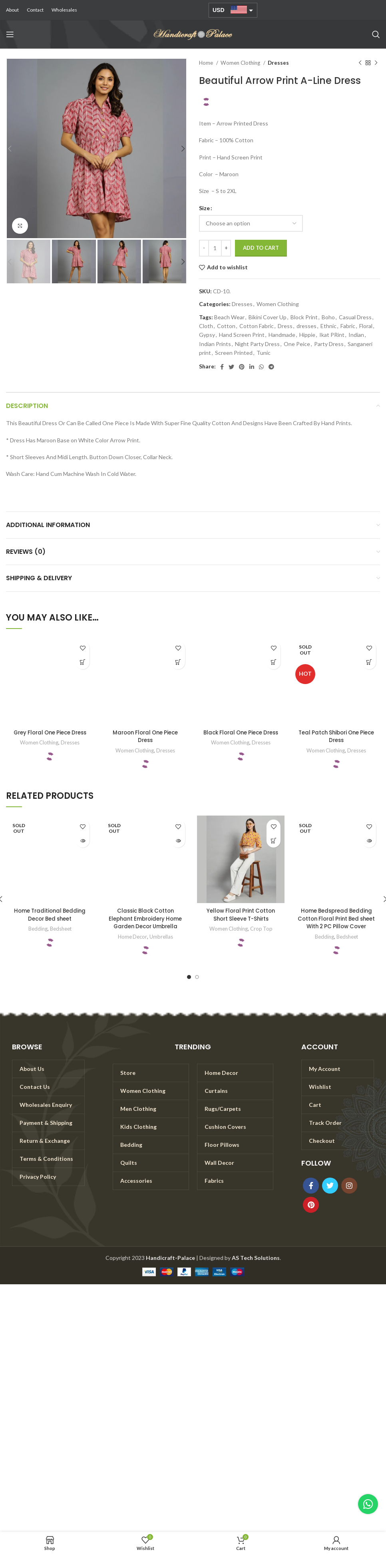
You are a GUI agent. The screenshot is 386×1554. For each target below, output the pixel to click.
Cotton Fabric (256, 325)
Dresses (278, 63)
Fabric (347, 325)
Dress (285, 325)
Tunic (264, 352)
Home (206, 63)
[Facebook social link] (222, 367)
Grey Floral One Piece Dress (50, 736)
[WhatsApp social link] (261, 367)
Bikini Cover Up (268, 317)
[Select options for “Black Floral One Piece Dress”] (274, 662)
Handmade (282, 334)
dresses (306, 325)
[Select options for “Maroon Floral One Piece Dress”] (178, 662)
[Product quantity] (215, 248)
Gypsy (207, 334)
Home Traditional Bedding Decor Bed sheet (50, 915)
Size (204, 208)
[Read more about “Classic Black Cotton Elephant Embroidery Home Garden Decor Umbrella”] (178, 841)
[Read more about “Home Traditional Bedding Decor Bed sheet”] (83, 841)
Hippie (307, 334)
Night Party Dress (257, 343)
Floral (365, 325)
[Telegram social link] (271, 367)
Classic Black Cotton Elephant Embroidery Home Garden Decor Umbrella (145, 918)
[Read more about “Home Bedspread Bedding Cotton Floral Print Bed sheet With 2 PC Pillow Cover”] (369, 841)
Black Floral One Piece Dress (241, 736)
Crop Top (262, 928)
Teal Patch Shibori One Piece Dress (336, 736)
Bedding (37, 928)
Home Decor (132, 936)
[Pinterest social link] (242, 367)
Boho (328, 317)
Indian (356, 334)
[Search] (376, 34)
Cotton (226, 325)
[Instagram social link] (349, 1193)
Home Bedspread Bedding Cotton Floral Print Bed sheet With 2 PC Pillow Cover (336, 922)
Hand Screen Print (242, 334)
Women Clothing (241, 63)
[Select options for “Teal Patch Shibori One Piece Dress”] (369, 662)
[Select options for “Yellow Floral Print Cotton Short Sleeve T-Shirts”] (274, 841)
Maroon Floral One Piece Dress (145, 736)
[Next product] (376, 63)
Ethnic (328, 325)
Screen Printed (234, 352)
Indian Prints (215, 343)
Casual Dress (355, 317)
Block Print (304, 317)
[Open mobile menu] (10, 34)
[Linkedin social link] (252, 367)
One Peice (297, 343)
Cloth (206, 325)
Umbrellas (161, 936)
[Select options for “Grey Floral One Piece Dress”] (83, 662)
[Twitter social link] (231, 367)
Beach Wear (229, 317)
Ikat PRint (331, 334)
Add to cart (261, 248)
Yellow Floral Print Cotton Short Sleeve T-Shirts (241, 915)
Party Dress (329, 343)
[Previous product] (360, 63)
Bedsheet (61, 928)
